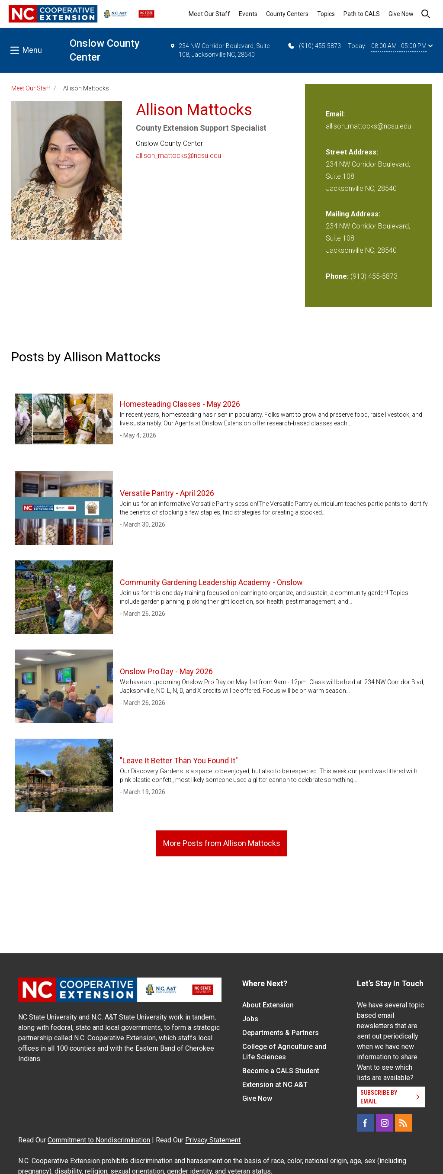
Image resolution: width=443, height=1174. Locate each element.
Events (248, 13)
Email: (335, 114)
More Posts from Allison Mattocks (221, 843)
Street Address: (352, 152)
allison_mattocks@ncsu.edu (178, 155)
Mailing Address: (353, 214)
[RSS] (403, 1123)
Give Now (401, 13)
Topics (326, 13)
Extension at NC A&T (275, 1085)
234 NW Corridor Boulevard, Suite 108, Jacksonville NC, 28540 (220, 50)
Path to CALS (361, 13)
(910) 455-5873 (314, 46)
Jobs (250, 1019)
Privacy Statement (213, 1140)
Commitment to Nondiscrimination (99, 1140)
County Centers (287, 13)
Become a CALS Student (280, 1071)
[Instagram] (384, 1123)
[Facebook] (365, 1123)
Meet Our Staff (209, 13)
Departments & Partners (280, 1033)
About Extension (268, 1005)
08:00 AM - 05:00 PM (402, 45)
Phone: (337, 276)
